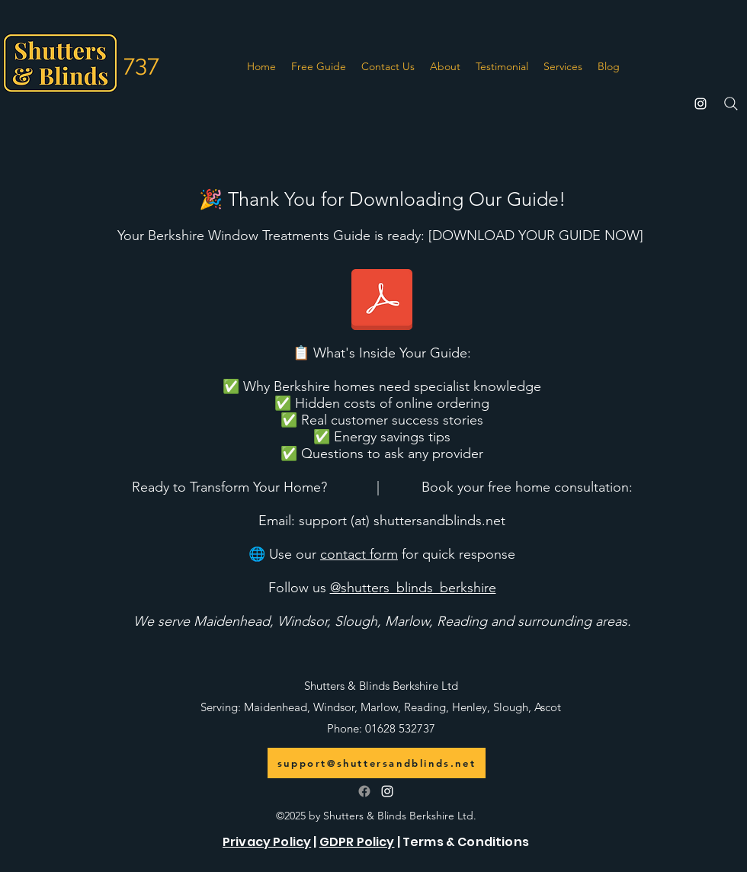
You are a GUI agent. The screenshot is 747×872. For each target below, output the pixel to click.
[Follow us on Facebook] (364, 791)
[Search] (731, 104)
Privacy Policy (267, 842)
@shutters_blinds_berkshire (413, 587)
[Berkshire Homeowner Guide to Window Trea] (382, 301)
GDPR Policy (357, 842)
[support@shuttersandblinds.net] (377, 763)
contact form (359, 554)
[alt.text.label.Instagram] (700, 103)
